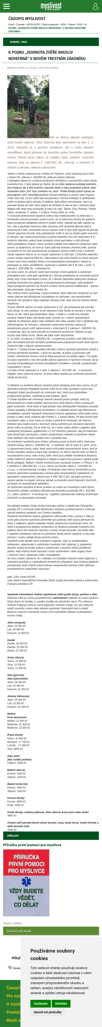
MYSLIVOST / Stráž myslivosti (42, 24)
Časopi (20, 24)
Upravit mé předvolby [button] (48, 1012)
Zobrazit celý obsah (18, 931)
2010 (63, 24)
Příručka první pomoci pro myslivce (32, 844)
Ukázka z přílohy (12, 923)
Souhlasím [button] (41, 1003)
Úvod (11, 24)
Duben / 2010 (75, 24)
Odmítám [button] (61, 1003)
